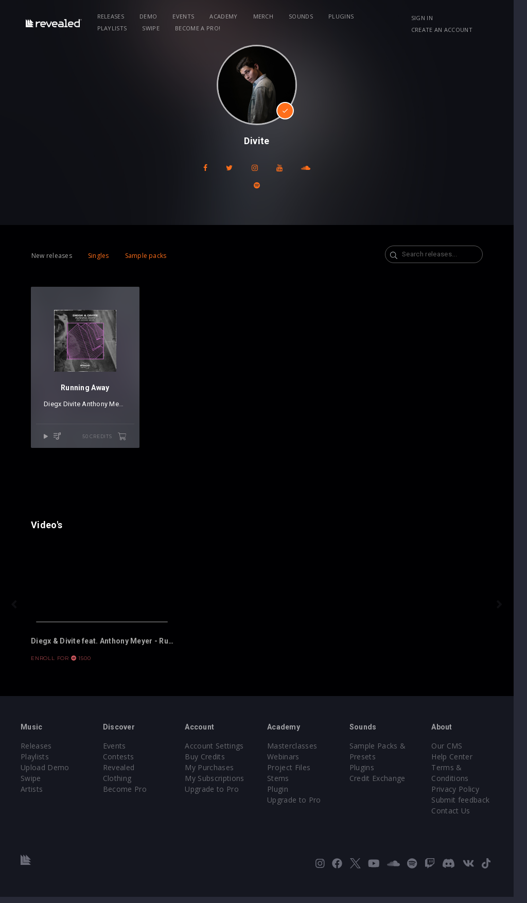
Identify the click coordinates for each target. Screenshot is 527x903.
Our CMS (458, 752)
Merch (265, 16)
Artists (32, 795)
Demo (150, 16)
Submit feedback (472, 806)
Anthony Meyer (106, 407)
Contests (120, 763)
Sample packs (146, 255)
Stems (285, 784)
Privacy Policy (466, 795)
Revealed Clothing (136, 773)
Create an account (452, 29)
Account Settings (218, 752)
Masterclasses (299, 752)
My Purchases (213, 773)
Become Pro (127, 784)
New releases (51, 255)
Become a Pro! (154, 28)
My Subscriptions (219, 784)
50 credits (107, 440)
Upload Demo (45, 773)
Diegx (53, 407)
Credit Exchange (386, 784)
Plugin (284, 795)
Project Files (295, 773)
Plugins (342, 16)
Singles (98, 255)
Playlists (385, 16)
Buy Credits (209, 763)
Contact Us (462, 817)
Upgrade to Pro (216, 795)
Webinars (290, 763)
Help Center (463, 763)
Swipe (107, 28)
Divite (72, 407)
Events (185, 16)
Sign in (433, 18)
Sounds (302, 16)
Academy (225, 16)
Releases (112, 16)
